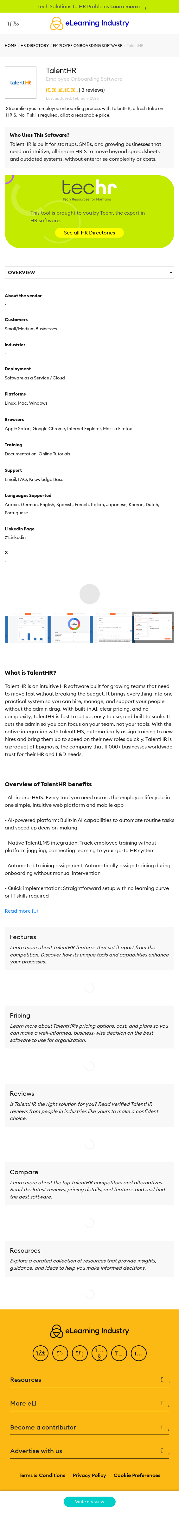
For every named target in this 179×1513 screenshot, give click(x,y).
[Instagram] (139, 1353)
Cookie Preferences (137, 1475)
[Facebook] (40, 1353)
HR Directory (35, 45)
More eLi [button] (89, 1403)
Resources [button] (89, 1379)
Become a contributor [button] (89, 1427)
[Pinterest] (119, 1353)
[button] (89, 911)
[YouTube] (99, 1353)
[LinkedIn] (80, 1353)
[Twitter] (60, 1353)
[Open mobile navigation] (11, 23)
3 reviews (92, 90)
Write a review (89, 1501)
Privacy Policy (89, 1475)
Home (10, 45)
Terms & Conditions (42, 1475)
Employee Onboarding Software (87, 45)
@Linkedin (15, 537)
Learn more (127, 6)
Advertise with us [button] (89, 1451)
